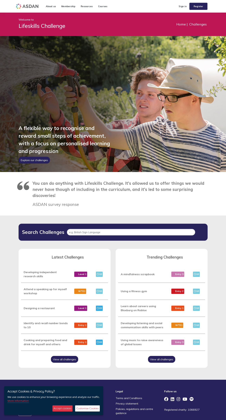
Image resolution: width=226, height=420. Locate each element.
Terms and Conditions (129, 398)
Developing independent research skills (40, 274)
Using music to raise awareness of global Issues (142, 342)
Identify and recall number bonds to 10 (46, 325)
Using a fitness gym (134, 291)
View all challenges (64, 359)
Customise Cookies (87, 408)
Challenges (198, 24)
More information (18, 400)
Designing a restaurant (39, 308)
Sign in (182, 6)
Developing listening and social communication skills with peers (142, 325)
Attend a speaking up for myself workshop (45, 291)
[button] (174, 6)
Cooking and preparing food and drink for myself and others (45, 342)
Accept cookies (63, 408)
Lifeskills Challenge (42, 25)
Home (181, 24)
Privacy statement (127, 403)
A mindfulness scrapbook (138, 274)
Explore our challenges (34, 160)
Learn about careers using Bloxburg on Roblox (138, 308)
